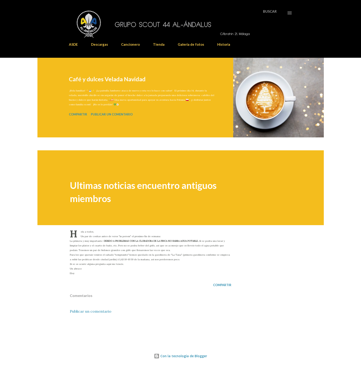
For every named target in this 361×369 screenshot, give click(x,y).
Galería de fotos (191, 44)
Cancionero (130, 44)
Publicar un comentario (112, 114)
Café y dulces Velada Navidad (107, 79)
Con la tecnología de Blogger (180, 356)
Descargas (99, 44)
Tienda (159, 44)
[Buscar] (270, 11)
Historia (223, 44)
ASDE (73, 44)
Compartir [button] (78, 114)
